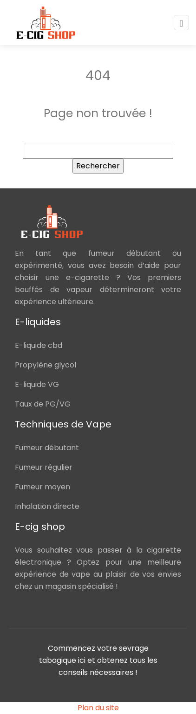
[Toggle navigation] (181, 22)
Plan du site (98, 707)
